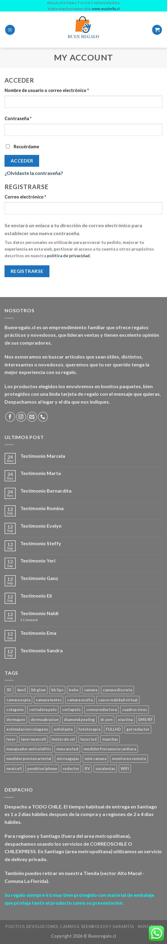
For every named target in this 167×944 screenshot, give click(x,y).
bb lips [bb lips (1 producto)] (57, 689)
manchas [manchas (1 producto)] (110, 739)
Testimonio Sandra (41, 650)
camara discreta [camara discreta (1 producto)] (117, 689)
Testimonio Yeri (37, 560)
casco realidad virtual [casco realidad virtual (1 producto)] (118, 699)
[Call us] (43, 417)
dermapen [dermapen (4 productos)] (15, 719)
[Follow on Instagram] (21, 417)
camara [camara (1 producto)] (90, 689)
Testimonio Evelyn (41, 526)
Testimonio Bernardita (46, 490)
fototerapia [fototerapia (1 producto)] (89, 729)
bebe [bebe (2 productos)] (73, 689)
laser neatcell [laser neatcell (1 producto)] (33, 739)
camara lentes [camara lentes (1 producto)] (49, 699)
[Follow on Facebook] (10, 417)
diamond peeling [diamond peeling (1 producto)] (79, 719)
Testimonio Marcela (42, 456)
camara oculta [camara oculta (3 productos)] (80, 699)
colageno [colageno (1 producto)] (15, 709)
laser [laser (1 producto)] (10, 739)
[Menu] (10, 30)
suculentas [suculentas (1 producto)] (105, 768)
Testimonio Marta (40, 473)
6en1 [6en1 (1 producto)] (21, 689)
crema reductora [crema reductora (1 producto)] (101, 709)
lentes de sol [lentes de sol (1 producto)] (63, 739)
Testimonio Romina (42, 508)
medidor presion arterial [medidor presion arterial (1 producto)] (28, 758)
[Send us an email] (32, 417)
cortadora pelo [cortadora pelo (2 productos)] (43, 709)
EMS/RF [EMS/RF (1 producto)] (145, 719)
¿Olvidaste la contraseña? (34, 173)
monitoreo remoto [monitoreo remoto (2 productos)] (129, 758)
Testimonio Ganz (39, 578)
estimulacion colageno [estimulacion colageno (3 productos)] (27, 729)
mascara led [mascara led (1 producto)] (67, 748)
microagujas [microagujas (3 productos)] (68, 758)
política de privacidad (68, 255)
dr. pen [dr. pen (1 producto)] (106, 719)
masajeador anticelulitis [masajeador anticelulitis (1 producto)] (28, 748)
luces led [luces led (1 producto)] (88, 739)
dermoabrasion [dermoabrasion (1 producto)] (44, 719)
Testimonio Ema (38, 633)
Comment (29, 620)
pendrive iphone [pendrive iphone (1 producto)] (42, 768)
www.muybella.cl (105, 8)
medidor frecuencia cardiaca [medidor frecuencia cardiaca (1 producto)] (110, 748)
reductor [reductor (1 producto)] (71, 768)
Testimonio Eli (36, 595)
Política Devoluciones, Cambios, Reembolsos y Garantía (69, 926)
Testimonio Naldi (39, 613)
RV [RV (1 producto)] (87, 768)
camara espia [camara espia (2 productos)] (18, 699)
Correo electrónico (25, 196)
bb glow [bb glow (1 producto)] (38, 689)
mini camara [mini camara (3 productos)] (95, 758)
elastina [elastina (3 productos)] (125, 719)
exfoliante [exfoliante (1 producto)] (63, 729)
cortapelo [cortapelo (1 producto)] (71, 709)
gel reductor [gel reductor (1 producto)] (137, 729)
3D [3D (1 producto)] (9, 689)
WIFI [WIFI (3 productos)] (125, 768)
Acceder (22, 160)
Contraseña (18, 118)
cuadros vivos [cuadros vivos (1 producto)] (134, 709)
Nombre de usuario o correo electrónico (47, 90)
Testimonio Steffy (40, 543)
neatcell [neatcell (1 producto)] (14, 768)
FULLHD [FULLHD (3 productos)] (113, 729)
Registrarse (27, 271)
